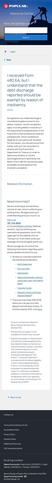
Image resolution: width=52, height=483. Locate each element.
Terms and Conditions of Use (15, 425)
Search (26, 37)
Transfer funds (24, 288)
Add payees (22, 273)
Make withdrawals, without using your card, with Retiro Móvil (30, 280)
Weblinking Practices (12, 443)
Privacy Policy (9, 434)
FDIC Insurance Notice (13, 448)
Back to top (15, 397)
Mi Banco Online (24, 226)
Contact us (8, 414)
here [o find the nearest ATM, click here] (40, 309)
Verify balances (24, 264)
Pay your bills (23, 268)
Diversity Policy (10, 439)
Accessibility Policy (11, 429)
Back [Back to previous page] (8, 59)
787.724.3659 (14, 223)
